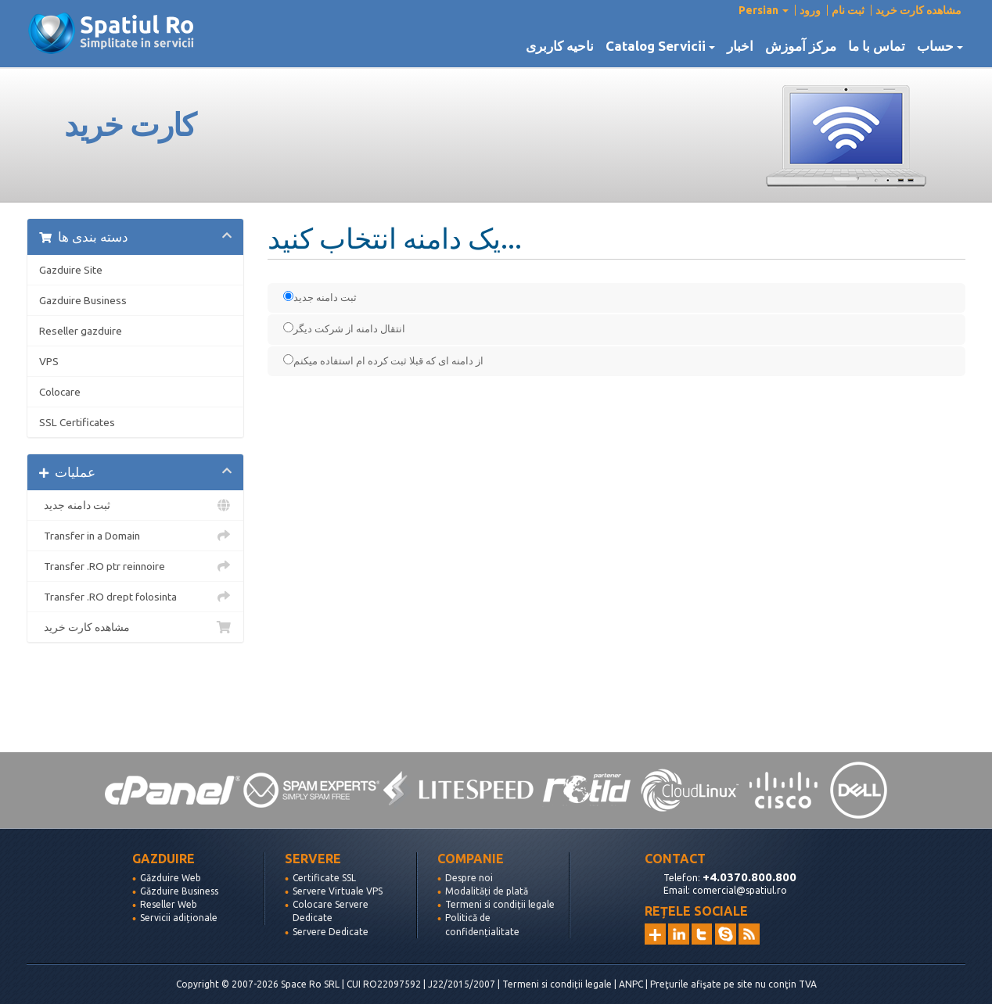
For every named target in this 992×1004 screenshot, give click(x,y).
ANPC (631, 984)
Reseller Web (168, 904)
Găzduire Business (179, 891)
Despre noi (469, 878)
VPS (49, 361)
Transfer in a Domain (135, 535)
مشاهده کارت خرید (918, 10)
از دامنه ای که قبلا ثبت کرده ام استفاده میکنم (383, 360)
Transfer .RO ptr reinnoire (135, 566)
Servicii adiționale (178, 918)
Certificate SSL (324, 878)
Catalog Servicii (660, 46)
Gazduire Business (83, 300)
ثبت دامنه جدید (135, 505)
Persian (764, 10)
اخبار (740, 46)
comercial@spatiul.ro (739, 890)
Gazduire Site (70, 270)
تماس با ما (876, 46)
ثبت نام (848, 10)
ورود (810, 10)
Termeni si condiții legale (500, 904)
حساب (940, 46)
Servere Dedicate (330, 932)
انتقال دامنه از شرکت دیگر (344, 328)
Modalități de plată (486, 891)
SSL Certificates (77, 422)
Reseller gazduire (80, 331)
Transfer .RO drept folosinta (135, 596)
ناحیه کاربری (560, 46)
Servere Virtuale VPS (338, 891)
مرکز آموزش (800, 46)
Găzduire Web (170, 878)
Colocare (60, 391)
